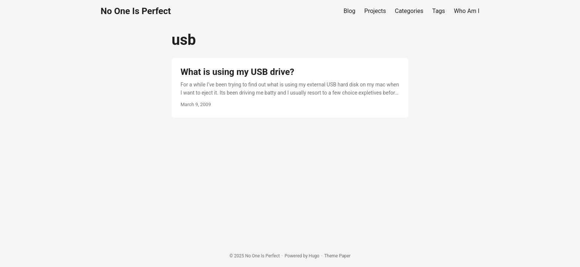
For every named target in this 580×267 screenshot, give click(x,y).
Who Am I (466, 10)
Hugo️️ (314, 255)
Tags (438, 10)
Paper (344, 255)
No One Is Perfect (136, 11)
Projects (375, 10)
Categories (409, 10)
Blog (349, 10)
